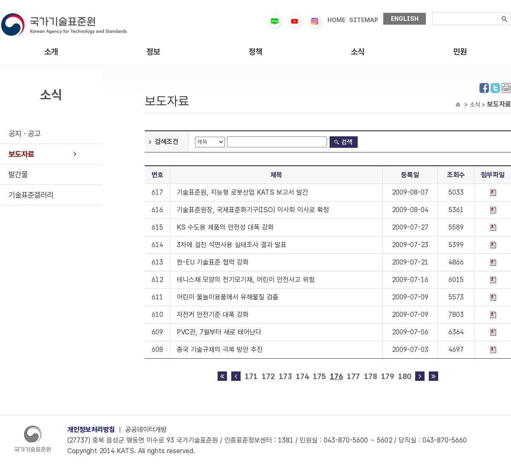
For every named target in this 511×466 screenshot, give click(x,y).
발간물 (18, 174)
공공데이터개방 (146, 430)
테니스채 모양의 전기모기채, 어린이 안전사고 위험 (246, 280)
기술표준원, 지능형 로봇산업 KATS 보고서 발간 (242, 192)
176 (336, 376)
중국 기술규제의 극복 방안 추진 (220, 349)
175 (319, 376)
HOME (336, 20)
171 (251, 376)
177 (353, 376)
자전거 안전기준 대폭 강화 (213, 315)
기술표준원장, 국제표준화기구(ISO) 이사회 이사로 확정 (253, 210)
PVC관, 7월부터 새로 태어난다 (219, 332)
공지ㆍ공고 (24, 133)
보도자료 (21, 154)
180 (404, 376)
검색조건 (166, 142)
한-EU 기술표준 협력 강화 (213, 262)
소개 (51, 52)
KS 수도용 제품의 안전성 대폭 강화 (225, 227)
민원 (460, 52)
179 (387, 376)
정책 (255, 52)
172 (268, 376)
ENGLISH (405, 18)
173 (285, 376)
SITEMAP (363, 20)
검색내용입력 (432, 12)
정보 (153, 52)
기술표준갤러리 (31, 194)
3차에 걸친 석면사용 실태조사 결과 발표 (232, 245)
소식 (358, 52)
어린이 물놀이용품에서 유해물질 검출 (227, 297)
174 (302, 376)
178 (370, 376)
